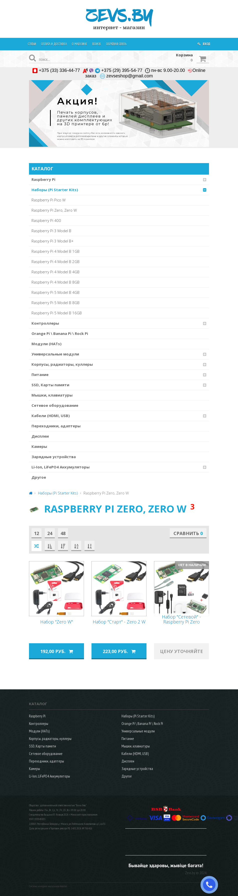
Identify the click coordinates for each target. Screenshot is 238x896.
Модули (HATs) (47, 343)
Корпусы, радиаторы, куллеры (62, 364)
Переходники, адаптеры (56, 425)
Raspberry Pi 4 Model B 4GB (56, 271)
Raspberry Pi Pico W (49, 199)
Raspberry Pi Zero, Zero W (54, 210)
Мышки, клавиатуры (52, 395)
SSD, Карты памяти (50, 384)
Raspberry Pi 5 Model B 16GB (57, 312)
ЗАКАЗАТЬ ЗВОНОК (211, 884)
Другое (39, 477)
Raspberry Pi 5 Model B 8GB (56, 302)
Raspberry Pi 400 (46, 220)
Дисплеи (40, 436)
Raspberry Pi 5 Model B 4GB (56, 292)
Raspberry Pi (43, 179)
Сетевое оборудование (55, 405)
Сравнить (188, 533)
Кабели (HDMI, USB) (51, 415)
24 (49, 533)
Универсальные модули (55, 353)
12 (36, 533)
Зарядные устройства (54, 456)
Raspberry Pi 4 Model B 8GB (56, 282)
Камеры (39, 446)
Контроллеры (45, 323)
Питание (40, 374)
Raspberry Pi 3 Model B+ (53, 240)
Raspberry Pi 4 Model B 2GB (56, 261)
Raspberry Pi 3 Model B (51, 230)
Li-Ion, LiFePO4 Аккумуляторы (61, 466)
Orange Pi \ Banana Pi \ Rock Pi (60, 333)
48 (63, 533)
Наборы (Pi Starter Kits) (55, 189)
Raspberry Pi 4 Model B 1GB (56, 251)
